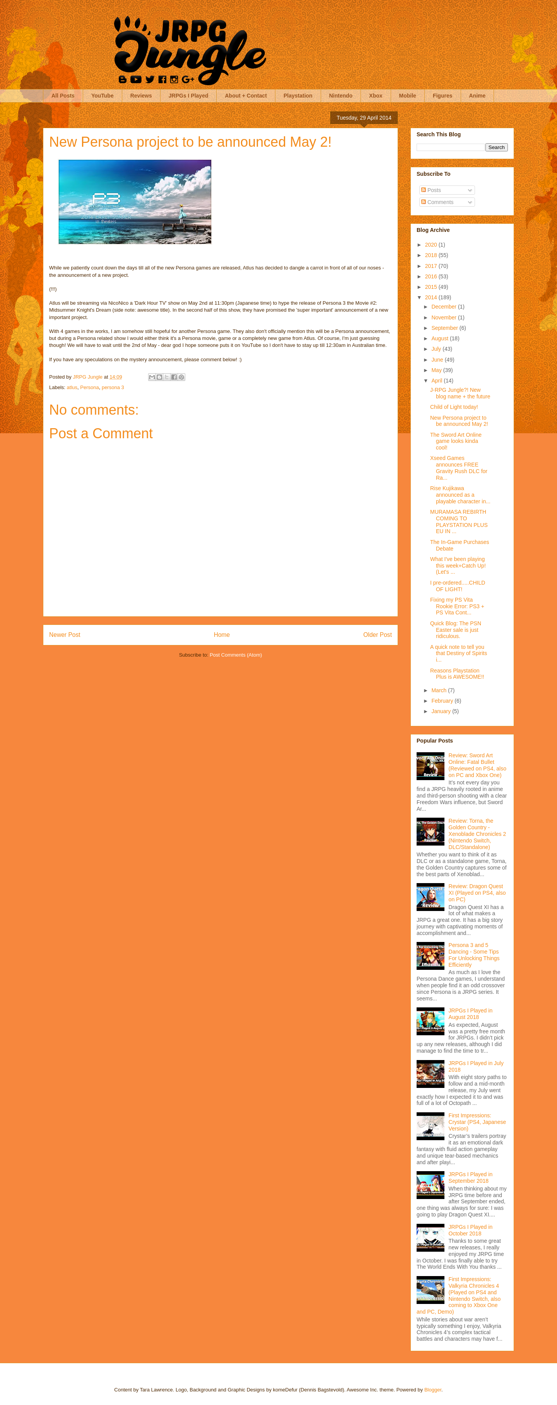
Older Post (377, 634)
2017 (432, 266)
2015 (432, 287)
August (440, 338)
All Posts (63, 96)
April (437, 380)
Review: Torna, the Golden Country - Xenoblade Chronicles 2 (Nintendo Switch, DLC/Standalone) (477, 834)
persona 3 (113, 387)
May (437, 370)
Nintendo (341, 96)
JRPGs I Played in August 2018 (471, 1013)
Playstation (298, 96)
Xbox (375, 96)
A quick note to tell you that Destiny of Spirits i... (458, 653)
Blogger (432, 1390)
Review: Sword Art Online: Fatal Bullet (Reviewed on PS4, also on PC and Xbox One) (477, 765)
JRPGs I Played (188, 96)
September (445, 328)
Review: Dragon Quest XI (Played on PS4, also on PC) (477, 892)
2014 (432, 297)
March (439, 690)
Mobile (407, 96)
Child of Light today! (454, 407)
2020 (432, 245)
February (442, 701)
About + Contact (246, 96)
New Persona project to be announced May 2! (459, 421)
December (444, 307)
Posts (431, 190)
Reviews (141, 96)
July (437, 349)
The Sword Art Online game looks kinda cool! (456, 441)
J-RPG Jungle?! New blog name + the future (460, 393)
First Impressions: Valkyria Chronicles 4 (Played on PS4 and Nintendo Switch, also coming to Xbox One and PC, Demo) (459, 1295)
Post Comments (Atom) (236, 655)
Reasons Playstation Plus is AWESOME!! (457, 673)
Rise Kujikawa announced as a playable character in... (460, 494)
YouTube (102, 96)
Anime (477, 96)
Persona (89, 387)
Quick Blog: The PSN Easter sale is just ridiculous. (455, 630)
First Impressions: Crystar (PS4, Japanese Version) (477, 1122)
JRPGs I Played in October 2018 (471, 1230)
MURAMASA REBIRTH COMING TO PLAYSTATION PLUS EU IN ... (459, 521)
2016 (432, 276)
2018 (432, 255)
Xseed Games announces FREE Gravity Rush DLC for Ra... (458, 467)
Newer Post (64, 634)
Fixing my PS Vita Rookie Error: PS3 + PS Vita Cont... (457, 606)
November (444, 317)
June (437, 360)
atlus (72, 387)
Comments (437, 202)
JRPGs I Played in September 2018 (471, 1177)
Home (222, 634)
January (441, 711)
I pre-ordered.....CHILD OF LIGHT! (457, 586)
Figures (443, 96)
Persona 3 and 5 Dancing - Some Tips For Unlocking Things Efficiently (474, 955)
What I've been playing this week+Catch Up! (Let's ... (458, 565)
